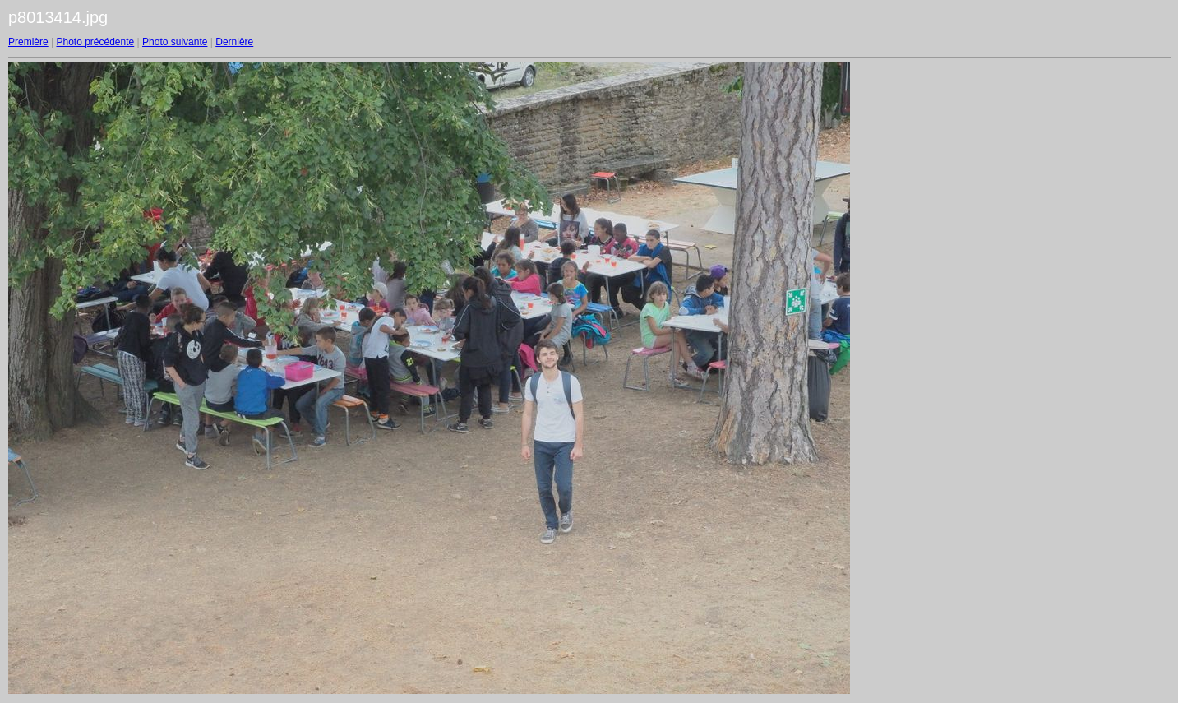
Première (28, 42)
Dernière (234, 42)
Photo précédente (95, 42)
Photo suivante (174, 42)
